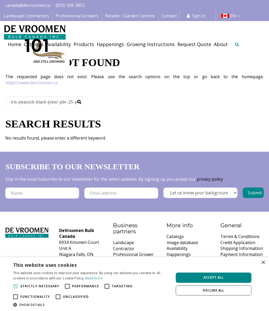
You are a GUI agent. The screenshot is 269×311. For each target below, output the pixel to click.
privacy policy (210, 179)
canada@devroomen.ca (27, 5)
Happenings (179, 254)
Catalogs (175, 236)
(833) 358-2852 (70, 5)
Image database (182, 242)
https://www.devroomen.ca (31, 83)
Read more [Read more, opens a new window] (94, 278)
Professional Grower (133, 254)
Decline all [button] (213, 290)
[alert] (134, 284)
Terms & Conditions (240, 236)
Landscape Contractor (123, 245)
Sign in (198, 15)
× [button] (263, 263)
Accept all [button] (214, 277)
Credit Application (237, 242)
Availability (177, 248)
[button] (91, 304)
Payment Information (241, 254)
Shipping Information (241, 248)
